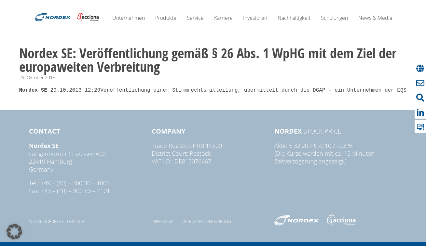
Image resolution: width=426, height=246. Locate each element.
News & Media (375, 17)
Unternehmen (128, 17)
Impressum (162, 221)
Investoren (255, 17)
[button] (14, 231)
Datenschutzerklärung (206, 221)
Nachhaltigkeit (294, 17)
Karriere (223, 17)
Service (195, 17)
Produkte (165, 17)
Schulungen (334, 17)
